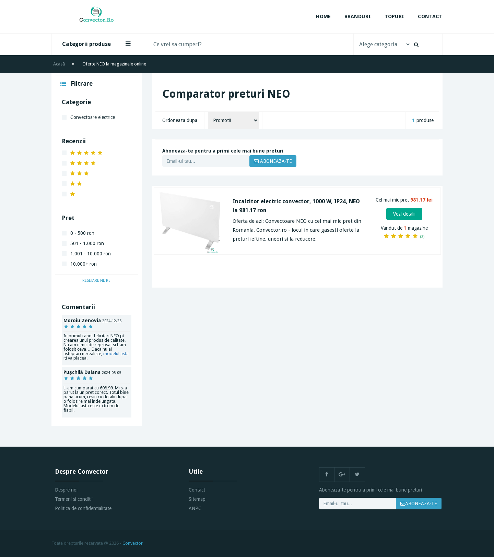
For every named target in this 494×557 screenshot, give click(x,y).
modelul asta (116, 353)
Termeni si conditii (74, 499)
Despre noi (66, 490)
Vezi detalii (404, 214)
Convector (132, 543)
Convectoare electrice (92, 117)
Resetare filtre (96, 280)
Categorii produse (96, 43)
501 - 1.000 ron (87, 243)
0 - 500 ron (82, 233)
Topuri (394, 16)
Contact (430, 16)
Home (323, 16)
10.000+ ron (83, 264)
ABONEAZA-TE (273, 161)
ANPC (195, 508)
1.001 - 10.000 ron (90, 253)
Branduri (357, 16)
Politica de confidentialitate (83, 508)
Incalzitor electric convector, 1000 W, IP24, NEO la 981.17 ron (296, 206)
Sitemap (197, 499)
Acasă (59, 63)
